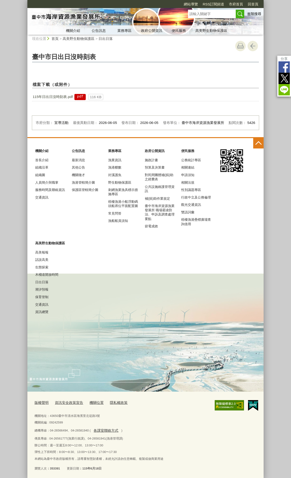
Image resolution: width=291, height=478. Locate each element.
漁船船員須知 (118, 221)
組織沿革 (41, 167)
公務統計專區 (191, 160)
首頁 (55, 39)
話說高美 (41, 260)
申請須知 (187, 175)
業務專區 (124, 31)
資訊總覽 (41, 312)
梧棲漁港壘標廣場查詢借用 (196, 222)
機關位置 (90, 402)
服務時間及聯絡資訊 (50, 190)
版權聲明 (40, 402)
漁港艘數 (114, 167)
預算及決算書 (155, 167)
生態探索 (41, 267)
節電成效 (151, 226)
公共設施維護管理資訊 (160, 189)
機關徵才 (78, 175)
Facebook (284, 67)
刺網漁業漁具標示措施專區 (123, 192)
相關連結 (187, 167)
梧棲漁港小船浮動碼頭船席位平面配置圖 (123, 204)
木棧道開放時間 (46, 274)
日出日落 (105, 39)
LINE (284, 89)
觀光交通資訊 (191, 205)
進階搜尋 (254, 14)
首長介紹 (41, 160)
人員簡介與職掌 (46, 182)
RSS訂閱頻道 (213, 4)
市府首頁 (236, 4)
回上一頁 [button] (253, 46)
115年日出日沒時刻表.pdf (53, 97)
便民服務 (179, 31)
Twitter (284, 78)
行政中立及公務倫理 (196, 197)
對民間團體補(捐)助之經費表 (159, 177)
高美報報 (41, 252)
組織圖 (40, 175)
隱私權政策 (110, 402)
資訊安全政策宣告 (65, 402)
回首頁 (253, 4)
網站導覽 (191, 4)
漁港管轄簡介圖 (83, 182)
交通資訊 (41, 197)
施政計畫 (151, 160)
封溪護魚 (114, 175)
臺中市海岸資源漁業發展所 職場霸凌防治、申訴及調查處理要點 (160, 212)
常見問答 (114, 213)
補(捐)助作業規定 (157, 198)
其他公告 (78, 167)
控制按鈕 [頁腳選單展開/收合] (258, 143)
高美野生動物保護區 (211, 31)
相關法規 (187, 182)
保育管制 (41, 297)
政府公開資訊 (151, 31)
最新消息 (78, 160)
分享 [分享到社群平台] (284, 58)
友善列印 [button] (240, 46)
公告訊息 (99, 31)
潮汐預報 (41, 289)
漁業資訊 (114, 160)
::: (25, 2)
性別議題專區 (191, 190)
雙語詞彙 (187, 212)
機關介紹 (73, 31)
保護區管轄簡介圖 (85, 190)
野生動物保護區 (119, 182)
